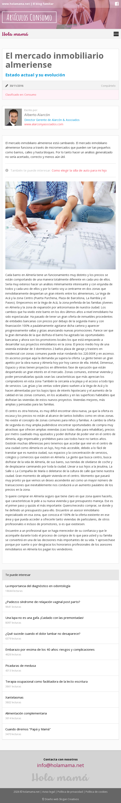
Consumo (30, 94)
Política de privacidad (70, 792)
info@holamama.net (60, 765)
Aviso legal (48, 792)
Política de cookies (96, 792)
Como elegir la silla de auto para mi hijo (79, 170)
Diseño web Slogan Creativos (60, 799)
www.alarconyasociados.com (43, 124)
